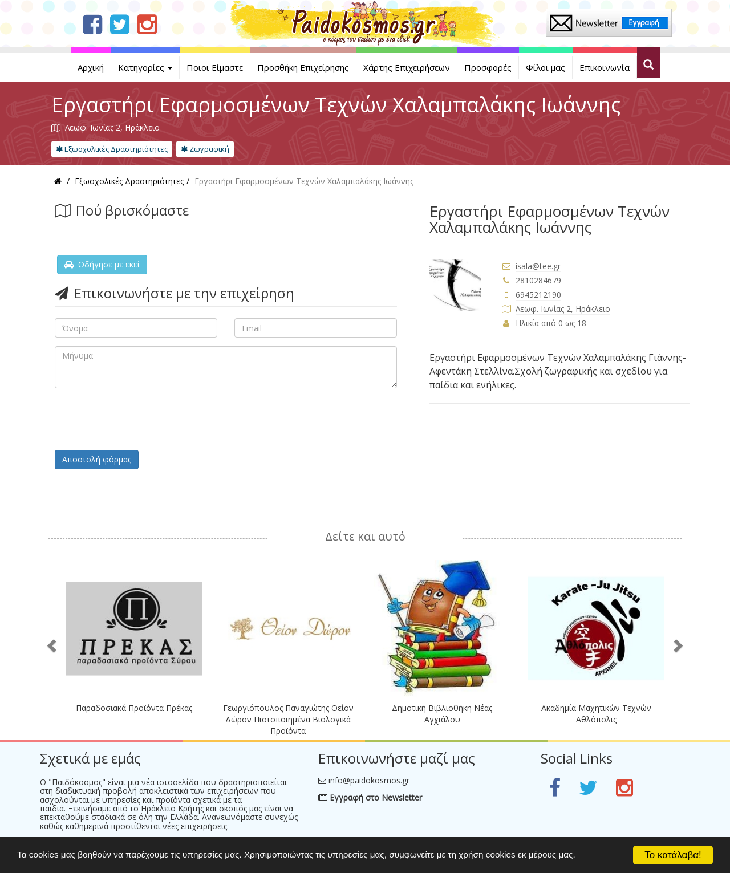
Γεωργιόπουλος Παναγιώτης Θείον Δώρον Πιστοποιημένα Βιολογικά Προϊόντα (288, 719)
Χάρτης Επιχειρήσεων (406, 67)
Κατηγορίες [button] (145, 67)
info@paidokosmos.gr (368, 780)
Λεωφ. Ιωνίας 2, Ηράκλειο (563, 308)
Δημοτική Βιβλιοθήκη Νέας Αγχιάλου (442, 714)
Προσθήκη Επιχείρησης (303, 67)
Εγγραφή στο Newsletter (370, 797)
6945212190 (538, 294)
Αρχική (91, 67)
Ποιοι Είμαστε (214, 67)
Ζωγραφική (205, 149)
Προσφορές (488, 67)
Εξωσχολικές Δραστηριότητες (112, 149)
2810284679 (538, 280)
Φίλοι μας (545, 67)
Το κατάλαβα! (672, 855)
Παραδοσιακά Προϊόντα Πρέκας (134, 708)
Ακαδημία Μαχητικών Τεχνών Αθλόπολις (596, 714)
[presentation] (141, 419)
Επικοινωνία (604, 67)
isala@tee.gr (538, 266)
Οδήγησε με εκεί (102, 264)
